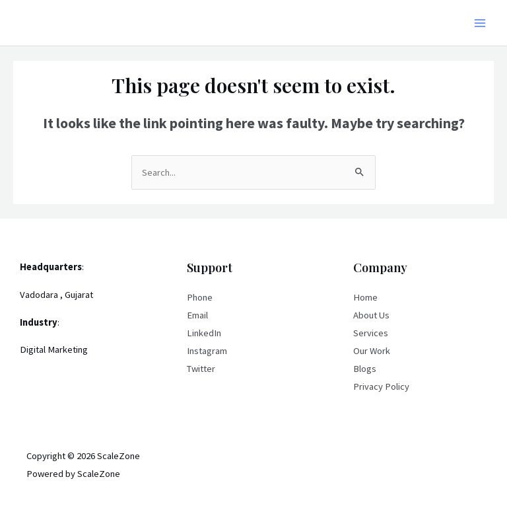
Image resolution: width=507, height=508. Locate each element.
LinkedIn (204, 333)
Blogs (364, 369)
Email (197, 315)
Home (365, 297)
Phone (200, 297)
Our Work (371, 351)
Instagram (207, 351)
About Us (371, 315)
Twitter (201, 369)
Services (370, 333)
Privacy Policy (381, 386)
